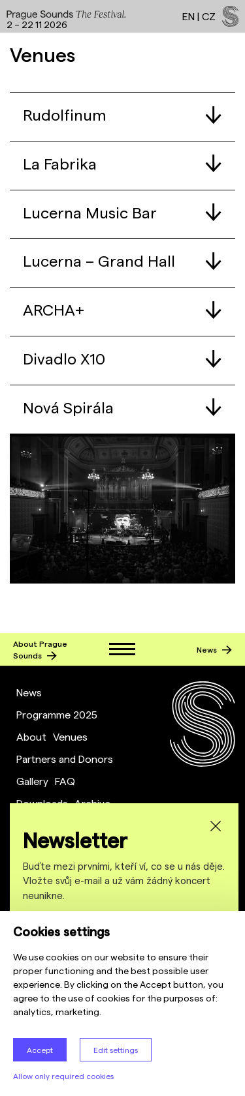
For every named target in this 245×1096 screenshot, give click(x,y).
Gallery (32, 781)
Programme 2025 (56, 714)
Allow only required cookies (63, 1075)
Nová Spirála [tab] (122, 407)
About (31, 736)
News (214, 650)
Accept (40, 1049)
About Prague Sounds (40, 649)
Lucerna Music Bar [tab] (122, 212)
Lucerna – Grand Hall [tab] (122, 260)
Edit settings (115, 1049)
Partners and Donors (64, 758)
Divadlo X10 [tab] (122, 358)
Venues (70, 736)
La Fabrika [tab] (122, 163)
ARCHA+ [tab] (122, 309)
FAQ (65, 781)
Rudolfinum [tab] (122, 114)
